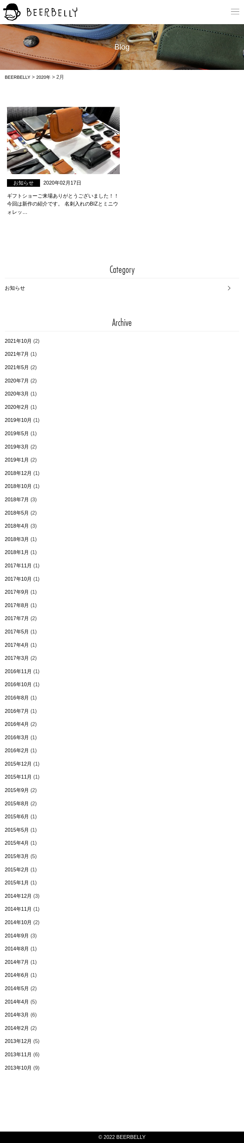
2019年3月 (17, 447)
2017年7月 (17, 618)
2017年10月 (18, 579)
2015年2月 (17, 869)
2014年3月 (17, 1015)
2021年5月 (17, 367)
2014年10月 (18, 922)
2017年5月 (17, 631)
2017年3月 (17, 658)
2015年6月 (17, 816)
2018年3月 (17, 539)
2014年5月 (17, 988)
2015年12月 (18, 764)
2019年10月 (18, 420)
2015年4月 (17, 843)
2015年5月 (17, 830)
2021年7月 (17, 354)
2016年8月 (17, 697)
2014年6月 (17, 975)
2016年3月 (17, 737)
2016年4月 (17, 724)
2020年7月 (17, 380)
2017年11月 (18, 565)
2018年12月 (18, 473)
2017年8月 (17, 605)
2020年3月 (17, 393)
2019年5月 (17, 433)
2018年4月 (17, 526)
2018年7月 (17, 499)
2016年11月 (18, 671)
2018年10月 (18, 486)
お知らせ (15, 288)
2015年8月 (17, 803)
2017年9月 (17, 592)
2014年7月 (17, 962)
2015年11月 (18, 777)
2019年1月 (17, 460)
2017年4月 (17, 645)
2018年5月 (17, 513)
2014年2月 (17, 1028)
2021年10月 (18, 341)
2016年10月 (18, 684)
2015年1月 (17, 882)
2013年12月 (18, 1041)
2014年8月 (17, 948)
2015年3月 (17, 856)
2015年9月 (17, 790)
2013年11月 (18, 1054)
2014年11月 (18, 909)
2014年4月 (17, 1001)
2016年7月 (17, 711)
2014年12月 (18, 896)
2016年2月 (17, 750)
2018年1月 (17, 552)
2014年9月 (17, 935)
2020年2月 (17, 407)
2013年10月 (18, 1068)
